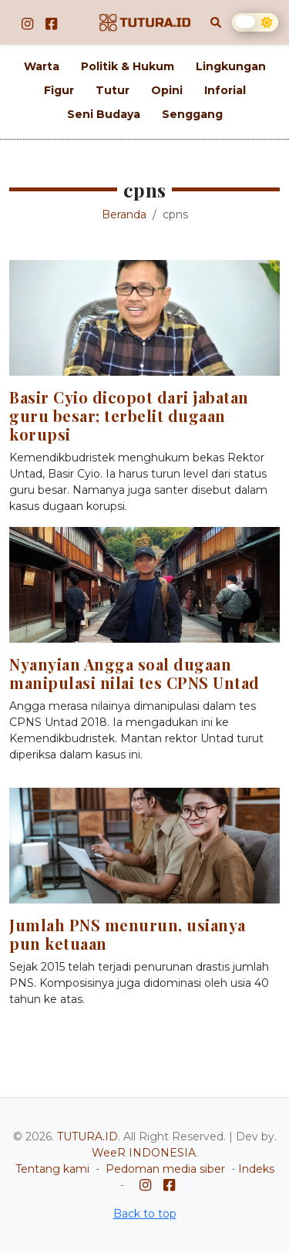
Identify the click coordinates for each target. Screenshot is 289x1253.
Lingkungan (231, 66)
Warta (41, 66)
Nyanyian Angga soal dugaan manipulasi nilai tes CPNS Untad (134, 673)
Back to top (144, 1214)
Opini (167, 90)
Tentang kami (52, 1169)
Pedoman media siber (165, 1169)
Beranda (124, 214)
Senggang (192, 114)
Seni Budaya (103, 114)
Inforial (225, 90)
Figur (59, 90)
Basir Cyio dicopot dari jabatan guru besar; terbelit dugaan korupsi (129, 415)
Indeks (256, 1169)
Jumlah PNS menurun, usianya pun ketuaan (127, 934)
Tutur (112, 90)
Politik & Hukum (127, 66)
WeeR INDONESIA (144, 1153)
